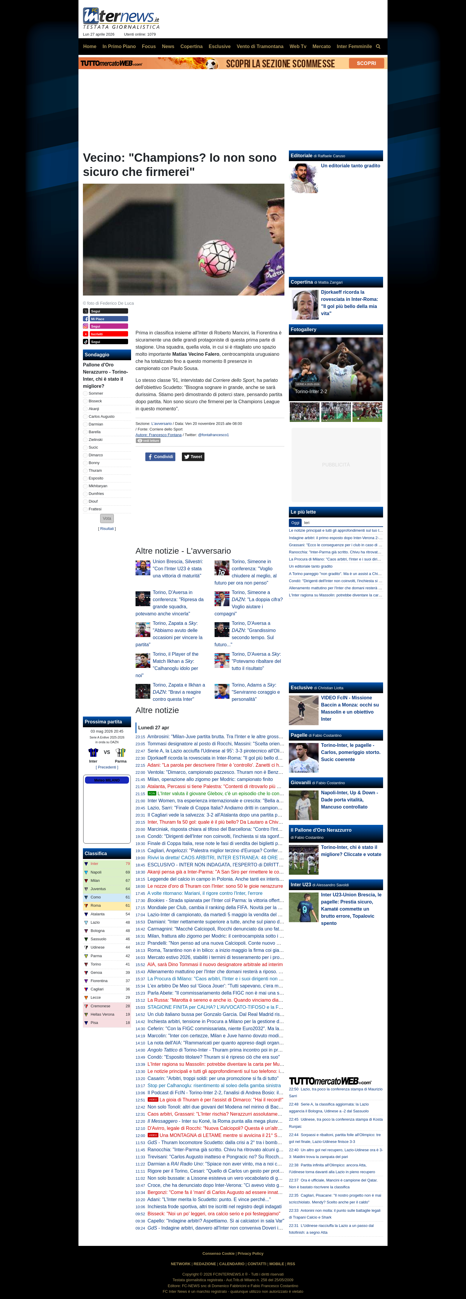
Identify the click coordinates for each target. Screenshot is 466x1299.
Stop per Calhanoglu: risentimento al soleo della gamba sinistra (214, 1085)
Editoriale (301, 155)
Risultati (107, 528)
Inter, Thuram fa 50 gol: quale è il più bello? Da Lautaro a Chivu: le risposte (227, 822)
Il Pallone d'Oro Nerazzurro (321, 830)
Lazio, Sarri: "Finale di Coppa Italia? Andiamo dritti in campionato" (217, 807)
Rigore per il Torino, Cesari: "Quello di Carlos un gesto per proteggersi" (222, 1170)
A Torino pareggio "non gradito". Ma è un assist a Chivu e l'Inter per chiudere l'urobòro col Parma (370, 573)
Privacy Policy (251, 1253)
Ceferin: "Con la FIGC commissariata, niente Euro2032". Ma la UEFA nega (226, 1028)
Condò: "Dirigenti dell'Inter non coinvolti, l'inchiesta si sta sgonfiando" (220, 836)
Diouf (93, 501)
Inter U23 (301, 884)
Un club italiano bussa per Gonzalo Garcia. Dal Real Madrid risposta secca (226, 1014)
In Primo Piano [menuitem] (119, 46)
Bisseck (95, 401)
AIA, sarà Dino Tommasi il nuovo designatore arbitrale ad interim (215, 964)
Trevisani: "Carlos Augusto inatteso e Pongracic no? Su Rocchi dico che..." (225, 1156)
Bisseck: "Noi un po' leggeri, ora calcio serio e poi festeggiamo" (214, 1213)
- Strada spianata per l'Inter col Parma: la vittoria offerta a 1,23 (222, 900)
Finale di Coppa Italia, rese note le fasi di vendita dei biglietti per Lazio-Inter (227, 843)
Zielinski (96, 439)
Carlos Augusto (102, 416)
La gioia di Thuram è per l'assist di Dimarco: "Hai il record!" (216, 1099)
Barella (95, 432)
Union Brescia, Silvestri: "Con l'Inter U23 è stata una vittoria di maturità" (178, 568)
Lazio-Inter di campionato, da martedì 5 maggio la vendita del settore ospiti (226, 914)
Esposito (96, 478)
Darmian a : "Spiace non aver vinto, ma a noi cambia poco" (226, 1163)
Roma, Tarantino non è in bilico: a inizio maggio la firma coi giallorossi (221, 950)
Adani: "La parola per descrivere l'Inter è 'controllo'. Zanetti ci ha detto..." (223, 765)
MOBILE (276, 1264)
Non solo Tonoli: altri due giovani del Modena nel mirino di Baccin (216, 1106)
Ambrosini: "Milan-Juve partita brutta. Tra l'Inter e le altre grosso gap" (219, 736)
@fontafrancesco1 (213, 435)
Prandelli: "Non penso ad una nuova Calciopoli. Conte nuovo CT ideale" (223, 943)
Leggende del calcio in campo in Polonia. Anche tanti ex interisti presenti (224, 879)
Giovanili (301, 782)
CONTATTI (257, 1264)
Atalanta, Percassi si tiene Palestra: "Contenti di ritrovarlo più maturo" (220, 786)
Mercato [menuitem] (321, 46)
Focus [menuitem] (149, 46)
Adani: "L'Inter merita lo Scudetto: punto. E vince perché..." (209, 1199)
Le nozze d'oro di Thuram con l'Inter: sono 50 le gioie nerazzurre (215, 886)
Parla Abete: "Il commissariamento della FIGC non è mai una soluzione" (223, 992)
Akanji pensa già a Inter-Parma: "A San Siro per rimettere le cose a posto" (225, 871)
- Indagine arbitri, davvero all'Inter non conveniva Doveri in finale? (222, 1227)
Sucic (93, 447)
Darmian (96, 424)
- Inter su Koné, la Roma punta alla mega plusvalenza (220, 1121)
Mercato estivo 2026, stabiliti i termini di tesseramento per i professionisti (224, 957)
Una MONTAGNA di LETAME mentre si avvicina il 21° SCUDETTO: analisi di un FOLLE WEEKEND (259, 1135)
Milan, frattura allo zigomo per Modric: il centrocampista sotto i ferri (218, 935)
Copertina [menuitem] (191, 46)
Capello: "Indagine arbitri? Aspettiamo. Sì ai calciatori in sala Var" (216, 1220)
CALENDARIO (231, 1264)
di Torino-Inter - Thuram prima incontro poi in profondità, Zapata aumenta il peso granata (256, 1049)
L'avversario (161, 423)
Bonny (94, 462)
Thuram (95, 470)
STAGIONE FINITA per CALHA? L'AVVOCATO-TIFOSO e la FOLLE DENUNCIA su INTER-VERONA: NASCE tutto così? (275, 1007)
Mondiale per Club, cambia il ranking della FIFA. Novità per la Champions (225, 907)
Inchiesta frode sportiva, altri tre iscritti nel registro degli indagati (215, 1206)
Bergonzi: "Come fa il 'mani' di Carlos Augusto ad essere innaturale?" (220, 1192)
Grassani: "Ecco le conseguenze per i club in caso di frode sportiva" (346, 545)
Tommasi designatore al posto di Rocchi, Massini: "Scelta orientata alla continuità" (233, 743)
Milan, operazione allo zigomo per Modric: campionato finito (210, 779)
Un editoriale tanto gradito (350, 165)
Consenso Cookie (218, 1253)
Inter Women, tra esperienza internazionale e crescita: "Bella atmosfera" (223, 800)
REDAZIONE (205, 1264)
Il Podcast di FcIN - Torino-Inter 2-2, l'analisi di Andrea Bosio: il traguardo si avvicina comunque (247, 1092)
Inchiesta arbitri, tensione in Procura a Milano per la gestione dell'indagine (225, 1021)
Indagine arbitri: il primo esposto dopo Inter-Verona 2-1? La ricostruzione (350, 538)
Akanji (94, 408)
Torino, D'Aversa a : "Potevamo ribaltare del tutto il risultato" (256, 661)
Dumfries (96, 493)
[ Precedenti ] (107, 767)
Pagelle (299, 735)
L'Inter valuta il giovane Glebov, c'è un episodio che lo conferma (220, 793)
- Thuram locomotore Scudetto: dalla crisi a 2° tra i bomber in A (219, 1142)
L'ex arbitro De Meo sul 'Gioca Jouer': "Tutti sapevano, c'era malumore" (222, 985)
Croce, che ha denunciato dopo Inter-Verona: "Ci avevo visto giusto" (219, 1185)
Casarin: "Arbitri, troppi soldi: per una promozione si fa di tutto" (213, 1078)
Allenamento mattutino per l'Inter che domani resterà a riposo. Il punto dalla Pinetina (235, 971)
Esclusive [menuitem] (220, 46)
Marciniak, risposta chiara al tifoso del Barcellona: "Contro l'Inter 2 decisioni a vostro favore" (244, 829)
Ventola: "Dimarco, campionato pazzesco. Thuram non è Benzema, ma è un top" (232, 772)
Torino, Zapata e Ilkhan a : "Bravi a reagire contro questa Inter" (179, 692)
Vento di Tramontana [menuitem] (260, 46)
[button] (107, 518)
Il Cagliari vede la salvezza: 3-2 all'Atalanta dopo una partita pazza (218, 814)
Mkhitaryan (98, 486)
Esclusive (302, 687)
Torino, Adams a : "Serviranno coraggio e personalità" (256, 692)
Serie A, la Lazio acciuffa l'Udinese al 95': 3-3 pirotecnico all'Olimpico (220, 750)
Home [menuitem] (89, 46)
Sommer (96, 393)
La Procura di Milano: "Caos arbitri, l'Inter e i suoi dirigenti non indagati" (222, 978)
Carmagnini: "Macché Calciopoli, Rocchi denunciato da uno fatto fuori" (221, 928)
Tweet (193, 457)
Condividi (160, 457)
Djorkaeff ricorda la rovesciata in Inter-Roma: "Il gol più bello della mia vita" (226, 757)
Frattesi (95, 509)
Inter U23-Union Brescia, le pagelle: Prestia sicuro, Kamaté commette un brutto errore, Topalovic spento (351, 909)
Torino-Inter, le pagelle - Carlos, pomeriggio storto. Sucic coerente (350, 752)
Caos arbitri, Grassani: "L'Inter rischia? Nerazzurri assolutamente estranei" (226, 1114)
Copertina (302, 282)
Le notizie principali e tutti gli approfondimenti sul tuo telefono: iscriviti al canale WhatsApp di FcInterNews (259, 1071)
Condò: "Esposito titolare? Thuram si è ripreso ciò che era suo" (214, 1057)
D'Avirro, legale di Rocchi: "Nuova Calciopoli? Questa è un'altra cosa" (221, 1128)
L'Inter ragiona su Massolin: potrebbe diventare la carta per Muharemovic (225, 1064)
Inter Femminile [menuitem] (354, 46)
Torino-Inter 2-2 (311, 391)
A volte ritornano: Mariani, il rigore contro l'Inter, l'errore (205, 893)
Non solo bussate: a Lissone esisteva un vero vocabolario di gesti (216, 1178)
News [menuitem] (168, 46)
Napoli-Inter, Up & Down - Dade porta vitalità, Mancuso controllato (349, 799)
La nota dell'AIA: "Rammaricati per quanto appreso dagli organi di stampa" (226, 1042)
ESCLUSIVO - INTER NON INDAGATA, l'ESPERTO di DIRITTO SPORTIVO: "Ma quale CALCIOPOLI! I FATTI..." (267, 864)
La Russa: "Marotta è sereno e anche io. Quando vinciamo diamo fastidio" (225, 1000)
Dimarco (96, 455)
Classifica (96, 853)
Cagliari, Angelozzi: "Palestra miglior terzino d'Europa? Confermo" (217, 850)
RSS (291, 1264)
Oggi (295, 522)
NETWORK (181, 1264)
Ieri (306, 522)
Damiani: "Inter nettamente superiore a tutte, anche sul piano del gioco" (223, 921)
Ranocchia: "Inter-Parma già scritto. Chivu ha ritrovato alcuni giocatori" (222, 1149)
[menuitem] (378, 46)
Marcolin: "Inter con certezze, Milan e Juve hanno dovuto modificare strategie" (230, 1035)
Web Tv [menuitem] (297, 46)
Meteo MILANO (106, 780)
